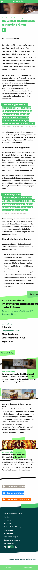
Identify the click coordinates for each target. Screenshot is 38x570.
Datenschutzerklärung (12, 527)
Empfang (7, 520)
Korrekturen (8, 533)
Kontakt (7, 517)
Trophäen (7, 523)
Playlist (29, 567)
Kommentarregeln (11, 537)
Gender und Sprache (12, 540)
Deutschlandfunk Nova (13, 514)
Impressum (8, 530)
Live (9, 567)
